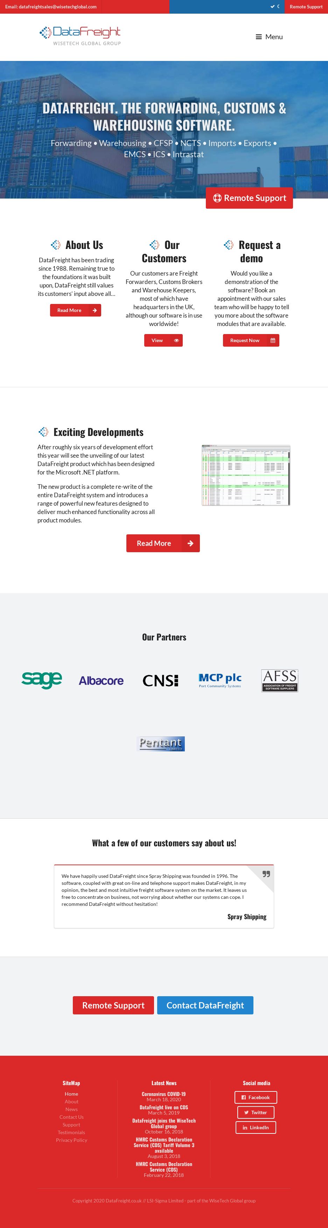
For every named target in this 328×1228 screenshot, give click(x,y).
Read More (79, 310)
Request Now (254, 340)
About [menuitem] (71, 1101)
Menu (269, 37)
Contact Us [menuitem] (72, 1117)
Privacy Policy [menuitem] (71, 1140)
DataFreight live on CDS (164, 1107)
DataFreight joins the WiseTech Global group (164, 1123)
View (167, 340)
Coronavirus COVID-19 (164, 1094)
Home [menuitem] (71, 1094)
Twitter (255, 1112)
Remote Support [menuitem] (306, 6)
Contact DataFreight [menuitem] (205, 1005)
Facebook (255, 1097)
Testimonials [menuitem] (71, 1132)
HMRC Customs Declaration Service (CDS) (164, 1166)
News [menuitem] (71, 1109)
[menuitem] (227, 7)
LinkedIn (255, 1127)
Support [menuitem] (71, 1125)
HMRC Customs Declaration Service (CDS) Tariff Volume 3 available (164, 1145)
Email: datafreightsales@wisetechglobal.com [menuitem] (51, 6)
